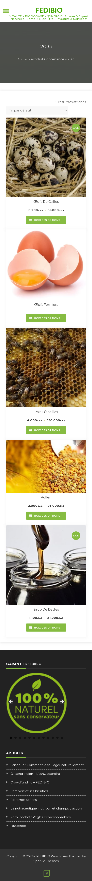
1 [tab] (11, 738)
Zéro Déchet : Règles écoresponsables (41, 817)
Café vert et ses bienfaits (29, 791)
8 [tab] (43, 738)
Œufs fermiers (46, 305)
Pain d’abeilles (46, 412)
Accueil (22, 59)
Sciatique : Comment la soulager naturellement (47, 765)
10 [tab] (53, 738)
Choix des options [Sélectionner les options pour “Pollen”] (46, 515)
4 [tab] (25, 738)
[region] (36, 703)
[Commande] (37, 110)
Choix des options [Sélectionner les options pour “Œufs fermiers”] (46, 318)
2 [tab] (15, 738)
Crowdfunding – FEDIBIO (30, 782)
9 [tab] (48, 738)
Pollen (46, 497)
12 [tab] (62, 738)
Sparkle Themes (46, 861)
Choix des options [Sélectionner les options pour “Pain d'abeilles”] (46, 430)
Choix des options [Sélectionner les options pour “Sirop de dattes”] (46, 627)
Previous (11, 702)
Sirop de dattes (46, 609)
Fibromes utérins (24, 800)
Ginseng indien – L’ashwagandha (35, 774)
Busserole (18, 826)
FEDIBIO (49, 10)
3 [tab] (20, 738)
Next (62, 702)
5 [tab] (29, 738)
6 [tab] (34, 738)
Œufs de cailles (46, 202)
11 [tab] (57, 738)
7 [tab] (39, 738)
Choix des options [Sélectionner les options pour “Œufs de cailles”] (46, 220)
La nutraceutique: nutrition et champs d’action (46, 808)
